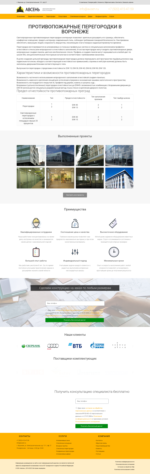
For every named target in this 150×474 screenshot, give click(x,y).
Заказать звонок (128, 2)
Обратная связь (110, 2)
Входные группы (101, 16)
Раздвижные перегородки (65, 451)
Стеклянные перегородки (64, 448)
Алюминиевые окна (63, 440)
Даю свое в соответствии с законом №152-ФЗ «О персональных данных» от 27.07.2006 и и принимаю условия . (74, 313)
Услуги (112, 16)
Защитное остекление (36, 16)
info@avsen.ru (89, 9)
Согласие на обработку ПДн (126, 467)
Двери (90, 16)
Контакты (119, 2)
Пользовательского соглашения (90, 316)
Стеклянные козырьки (78, 16)
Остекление (21, 16)
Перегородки (51, 16)
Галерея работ (92, 2)
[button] (17, 346)
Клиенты (101, 2)
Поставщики (100, 451)
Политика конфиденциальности (124, 461)
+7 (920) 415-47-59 (121, 9)
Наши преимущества (103, 446)
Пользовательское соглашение (125, 464)
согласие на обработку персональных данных (73, 310)
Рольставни (63, 16)
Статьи (98, 454)
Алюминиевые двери (63, 454)
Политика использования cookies (124, 469)
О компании (83, 2)
